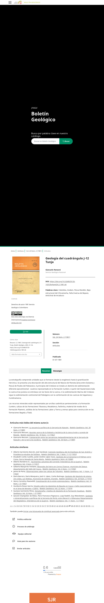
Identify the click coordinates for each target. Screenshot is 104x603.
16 (43, 506)
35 (89, 506)
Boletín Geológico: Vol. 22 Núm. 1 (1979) (56, 488)
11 (30, 506)
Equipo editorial (24, 534)
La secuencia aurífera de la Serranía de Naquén (49, 427)
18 (48, 506)
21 (55, 506)
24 (62, 506)
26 (67, 506)
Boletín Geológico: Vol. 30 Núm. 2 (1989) (58, 440)
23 (60, 506)
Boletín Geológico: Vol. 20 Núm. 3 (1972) (75, 479)
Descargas (57, 371)
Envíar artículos (23, 548)
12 (33, 506)
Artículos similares (19, 447)
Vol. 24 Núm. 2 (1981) (34, 251)
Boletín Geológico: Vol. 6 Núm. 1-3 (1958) (59, 469)
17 (45, 506)
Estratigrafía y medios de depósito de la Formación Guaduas (60, 491)
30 (77, 506)
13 (35, 506)
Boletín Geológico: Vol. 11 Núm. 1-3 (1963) (67, 501)
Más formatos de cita (19, 354)
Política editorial (24, 519)
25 (65, 506)
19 (50, 506)
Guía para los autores (26, 541)
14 (38, 506)
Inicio (13, 251)
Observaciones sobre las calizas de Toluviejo (44, 471)
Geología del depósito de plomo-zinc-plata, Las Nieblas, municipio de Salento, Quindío (52, 477)
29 (74, 506)
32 (82, 506)
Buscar (66, 141)
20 (52, 506)
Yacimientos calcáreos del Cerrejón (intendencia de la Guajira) (57, 462)
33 (84, 506)
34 (87, 506)
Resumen (46, 371)
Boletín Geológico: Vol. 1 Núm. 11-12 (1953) (59, 454)
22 (57, 506)
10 (28, 506)
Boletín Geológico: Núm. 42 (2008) (59, 459)
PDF (26, 332)
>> (93, 506)
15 (40, 506)
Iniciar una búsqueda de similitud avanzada (41, 511)
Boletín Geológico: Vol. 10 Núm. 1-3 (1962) (38, 435)
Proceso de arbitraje (25, 526)
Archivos (20, 251)
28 (72, 506)
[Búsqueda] (45, 141)
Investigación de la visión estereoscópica (53, 481)
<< (11, 506)
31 (79, 506)
